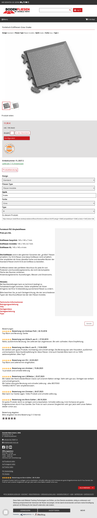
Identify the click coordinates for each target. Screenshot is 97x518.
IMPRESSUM (78, 494)
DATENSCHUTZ (89, 494)
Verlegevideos (6, 309)
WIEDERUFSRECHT (63, 494)
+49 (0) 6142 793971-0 (10, 440)
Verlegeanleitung (7, 311)
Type (4, 207)
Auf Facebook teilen (8, 461)
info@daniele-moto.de (11, 442)
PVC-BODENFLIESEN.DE (12, 494)
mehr (82, 510)
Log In (77, 10)
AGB (71, 494)
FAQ (2, 306)
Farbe (4, 199)
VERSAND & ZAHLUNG (48, 494)
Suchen (70, 10)
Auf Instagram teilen (8, 464)
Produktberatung (10, 170)
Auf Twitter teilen (7, 467)
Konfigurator (9, 138)
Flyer (2, 313)
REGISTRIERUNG (34, 494)
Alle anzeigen (85, 488)
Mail (29, 115)
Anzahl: (7, 133)
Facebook (18, 115)
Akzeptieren (54, 510)
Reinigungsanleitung (9, 304)
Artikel (90, 19)
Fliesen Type (7, 184)
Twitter (24, 115)
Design (5, 176)
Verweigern (25, 510)
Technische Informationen (11, 302)
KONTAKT (24, 494)
